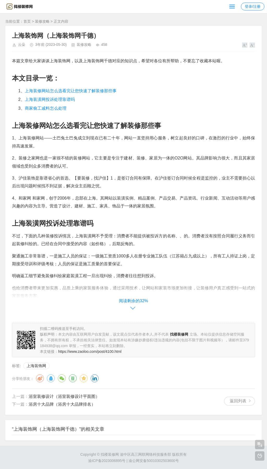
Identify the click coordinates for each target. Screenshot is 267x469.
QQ (51, 378)
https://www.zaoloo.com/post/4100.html (90, 351)
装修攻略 (42, 21)
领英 (95, 378)
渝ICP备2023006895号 (106, 461)
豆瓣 (73, 378)
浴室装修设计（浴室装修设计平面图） (64, 396)
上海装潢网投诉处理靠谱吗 (50, 99)
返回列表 (238, 401)
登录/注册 (252, 6)
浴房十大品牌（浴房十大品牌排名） (62, 404)
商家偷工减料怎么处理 (45, 108)
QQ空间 (84, 378)
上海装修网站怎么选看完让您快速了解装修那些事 (71, 91)
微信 (62, 378)
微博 (40, 378)
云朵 (21, 44)
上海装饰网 (36, 365)
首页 (27, 21)
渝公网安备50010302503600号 (154, 461)
